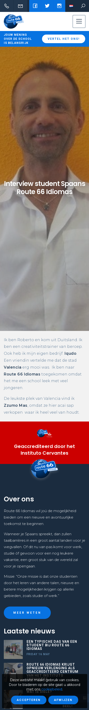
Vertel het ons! (64, 39)
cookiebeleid (51, 689)
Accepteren (29, 700)
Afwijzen (63, 700)
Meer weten (27, 612)
